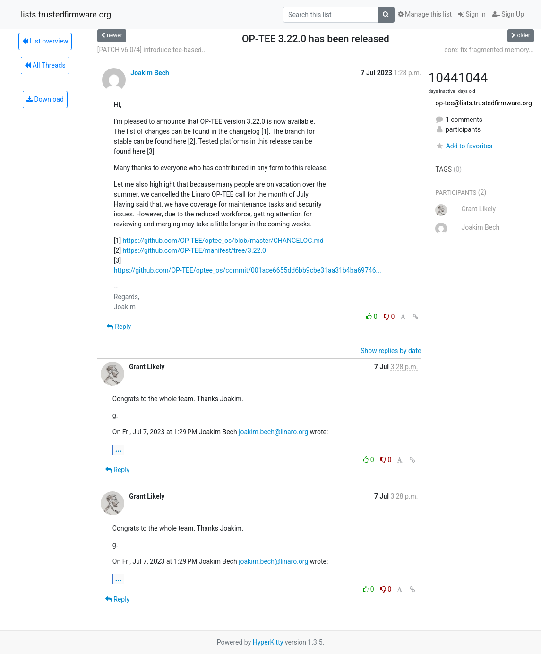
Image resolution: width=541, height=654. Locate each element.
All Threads (45, 65)
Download (45, 99)
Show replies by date (391, 350)
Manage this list (425, 14)
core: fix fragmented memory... (489, 49)
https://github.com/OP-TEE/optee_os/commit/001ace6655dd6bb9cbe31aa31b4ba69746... (247, 270)
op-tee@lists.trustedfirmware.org (483, 103)
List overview (45, 41)
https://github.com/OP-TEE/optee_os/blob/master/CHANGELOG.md (223, 240)
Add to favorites (463, 146)
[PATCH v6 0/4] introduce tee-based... (152, 49)
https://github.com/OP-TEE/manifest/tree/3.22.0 (194, 250)
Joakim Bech (149, 73)
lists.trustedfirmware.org (66, 14)
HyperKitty (268, 642)
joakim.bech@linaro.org (273, 432)
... (118, 449)
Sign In (472, 14)
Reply (119, 326)
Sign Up (508, 14)
